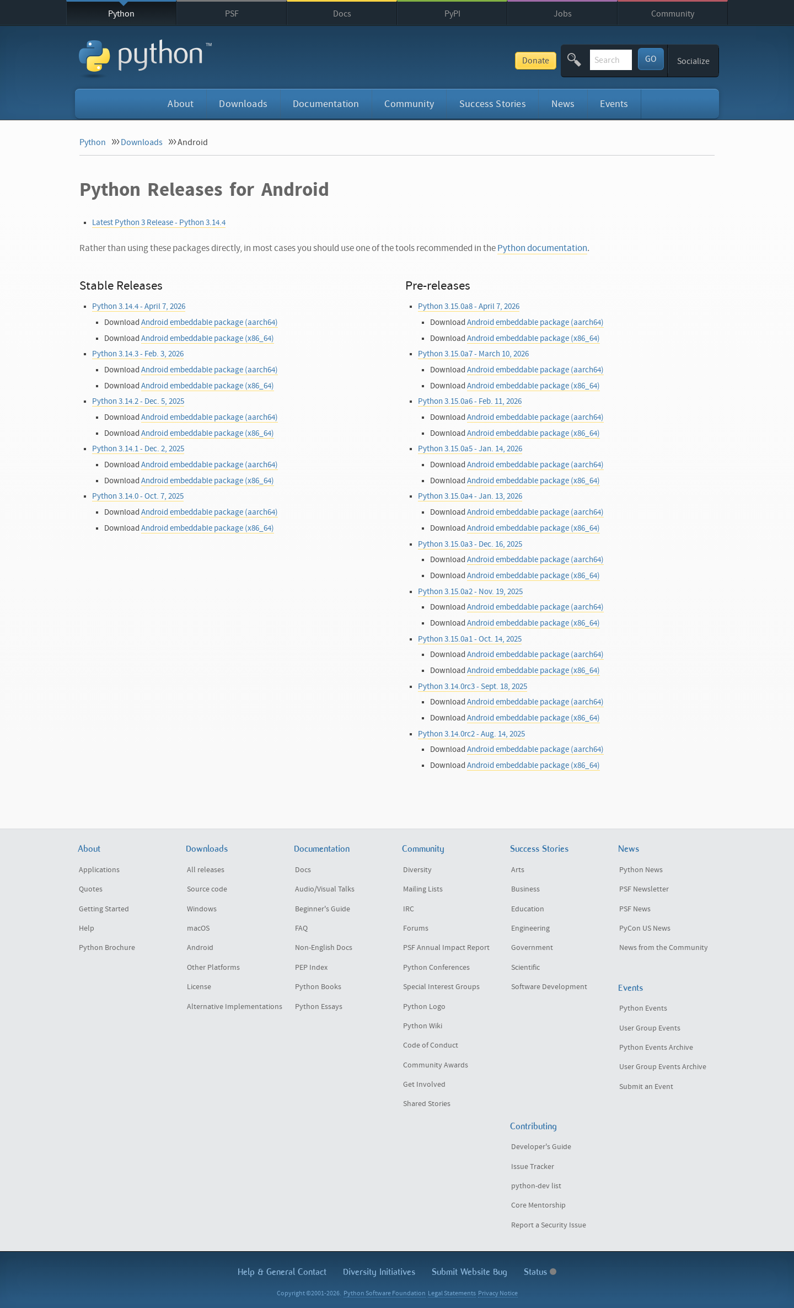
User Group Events (649, 1028)
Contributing (533, 1126)
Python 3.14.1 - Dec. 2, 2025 (138, 448)
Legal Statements (452, 1293)
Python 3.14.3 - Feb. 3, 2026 (138, 354)
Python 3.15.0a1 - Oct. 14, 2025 (470, 639)
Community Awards (435, 1065)
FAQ (301, 928)
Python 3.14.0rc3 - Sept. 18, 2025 (472, 686)
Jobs (563, 14)
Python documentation (542, 248)
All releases (205, 870)
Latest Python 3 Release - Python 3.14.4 (159, 222)
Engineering (530, 928)
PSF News (635, 909)
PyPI (452, 14)
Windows (202, 909)
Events (614, 104)
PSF (232, 14)
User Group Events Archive (662, 1067)
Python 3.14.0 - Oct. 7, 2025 (138, 496)
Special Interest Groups (441, 987)
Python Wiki (422, 1026)
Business (525, 889)
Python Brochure (107, 947)
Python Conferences (436, 967)
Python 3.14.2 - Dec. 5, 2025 (138, 401)
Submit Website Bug (469, 1272)
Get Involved (424, 1084)
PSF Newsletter (644, 889)
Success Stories (492, 104)
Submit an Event (646, 1086)
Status (540, 1272)
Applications (99, 870)
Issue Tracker (532, 1166)
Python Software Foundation (385, 1293)
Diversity (417, 870)
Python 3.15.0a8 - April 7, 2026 (468, 306)
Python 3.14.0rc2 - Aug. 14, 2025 (471, 734)
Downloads (243, 104)
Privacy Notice (498, 1293)
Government (532, 947)
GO (651, 59)
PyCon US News (644, 928)
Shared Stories (426, 1103)
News (563, 104)
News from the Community (663, 947)
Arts (517, 870)
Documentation (326, 104)
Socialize (693, 61)
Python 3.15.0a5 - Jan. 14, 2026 (470, 448)
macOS (198, 928)
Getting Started (104, 909)
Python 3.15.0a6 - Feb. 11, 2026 (470, 401)
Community (672, 14)
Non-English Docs (323, 947)
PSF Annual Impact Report (446, 947)
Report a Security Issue (548, 1225)
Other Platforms (213, 967)
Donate (454, 61)
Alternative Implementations (234, 1006)
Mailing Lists (423, 889)
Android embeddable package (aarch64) (209, 322)
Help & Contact (282, 1272)
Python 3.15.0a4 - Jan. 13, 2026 (470, 496)
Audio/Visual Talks (325, 889)
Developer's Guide (541, 1147)
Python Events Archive (656, 1047)
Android (200, 947)
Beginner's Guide (322, 909)
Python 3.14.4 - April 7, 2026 (138, 306)
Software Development (549, 987)
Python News (641, 870)
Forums (415, 928)
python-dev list (536, 1186)
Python (121, 14)
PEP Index (311, 967)
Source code (207, 889)
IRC (408, 909)
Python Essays (318, 1006)
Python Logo (424, 1006)
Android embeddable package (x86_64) (207, 338)
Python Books (318, 987)
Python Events (643, 1008)
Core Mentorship (538, 1205)
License (199, 987)
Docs (342, 14)
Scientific (525, 967)
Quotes (91, 889)
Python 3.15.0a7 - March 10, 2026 (473, 354)
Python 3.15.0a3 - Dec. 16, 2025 (470, 544)
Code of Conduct (430, 1045)
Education (527, 909)
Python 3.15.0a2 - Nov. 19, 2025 (470, 591)
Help (86, 928)
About (181, 104)
